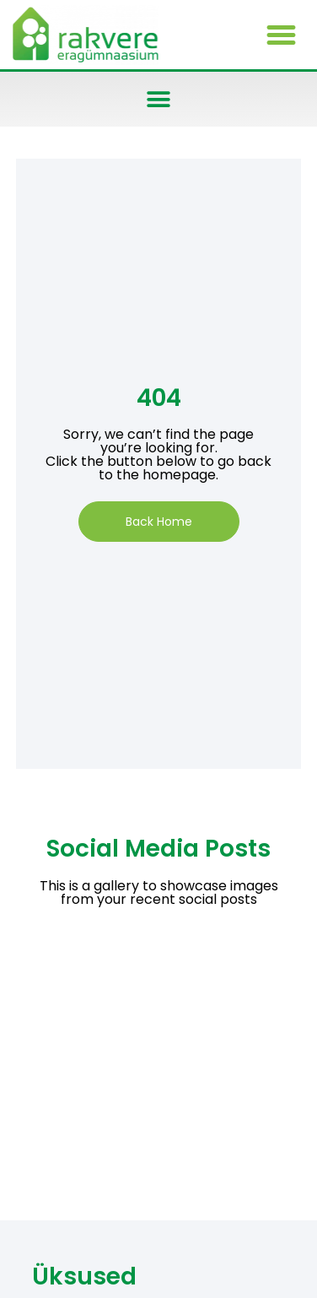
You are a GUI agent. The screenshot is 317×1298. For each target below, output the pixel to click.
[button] (280, 34)
